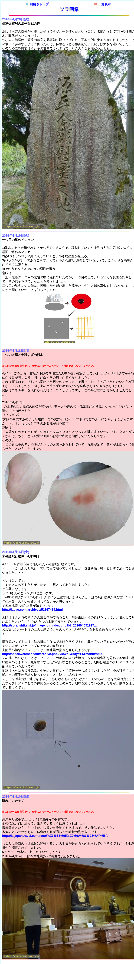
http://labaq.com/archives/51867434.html (32, 609)
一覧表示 (102, 4)
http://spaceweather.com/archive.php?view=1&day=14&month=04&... (53, 654)
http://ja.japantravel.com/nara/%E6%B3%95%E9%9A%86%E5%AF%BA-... (56, 836)
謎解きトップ (37, 4)
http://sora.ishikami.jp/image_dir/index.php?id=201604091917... (49, 625)
